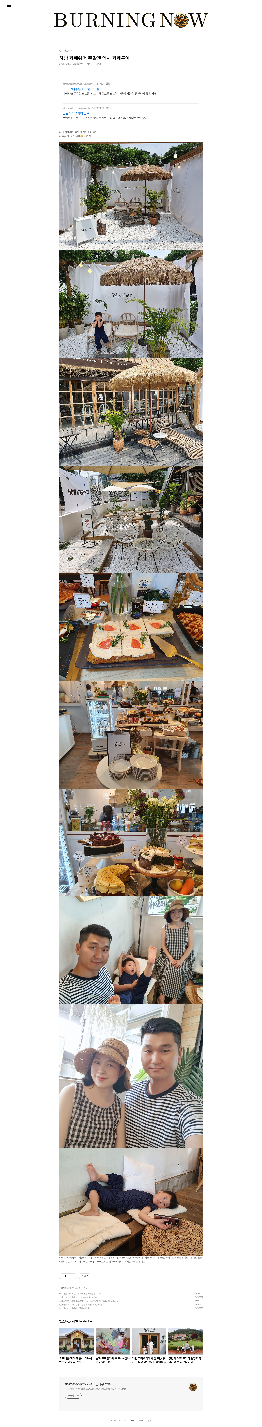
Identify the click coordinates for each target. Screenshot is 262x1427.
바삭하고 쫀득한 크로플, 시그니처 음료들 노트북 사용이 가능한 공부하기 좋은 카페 (109, 93)
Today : (141, 1421)
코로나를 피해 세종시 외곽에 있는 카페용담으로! (79, 1293)
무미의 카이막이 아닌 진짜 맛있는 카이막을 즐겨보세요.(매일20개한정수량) (105, 117)
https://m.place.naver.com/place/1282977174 (83, 84)
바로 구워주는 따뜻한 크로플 (81, 89)
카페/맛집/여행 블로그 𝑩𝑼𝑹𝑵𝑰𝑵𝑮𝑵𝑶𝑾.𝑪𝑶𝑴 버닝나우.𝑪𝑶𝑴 (95, 1388)
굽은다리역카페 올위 (76, 113)
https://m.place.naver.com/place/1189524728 (83, 108)
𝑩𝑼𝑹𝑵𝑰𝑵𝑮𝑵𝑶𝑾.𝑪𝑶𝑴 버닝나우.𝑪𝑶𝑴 (88, 1384)
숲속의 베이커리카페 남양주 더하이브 (75, 1308)
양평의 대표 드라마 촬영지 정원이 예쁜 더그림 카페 (80, 1304)
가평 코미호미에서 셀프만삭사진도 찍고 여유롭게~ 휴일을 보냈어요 (87, 1301)
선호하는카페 (65, 1288)
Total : (132, 1421)
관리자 (150, 1421)
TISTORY (123, 1421)
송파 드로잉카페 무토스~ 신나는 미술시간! (77, 1297)
